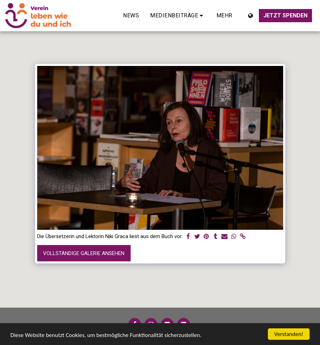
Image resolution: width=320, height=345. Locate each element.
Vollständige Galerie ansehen (83, 253)
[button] (178, 15)
